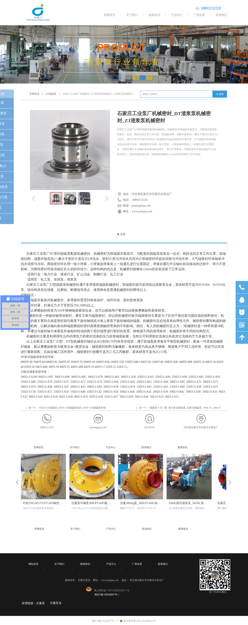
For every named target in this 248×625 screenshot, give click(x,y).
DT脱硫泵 (51, 93)
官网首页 (34, 93)
